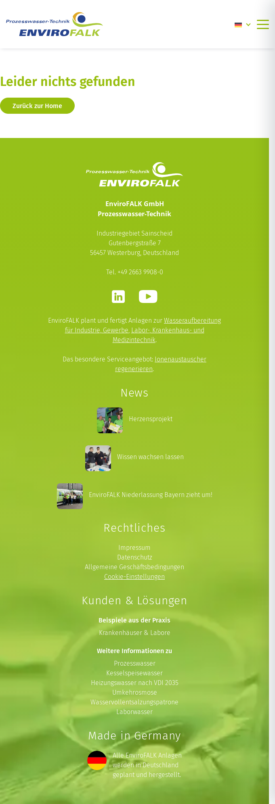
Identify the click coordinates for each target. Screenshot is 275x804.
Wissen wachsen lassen (150, 457)
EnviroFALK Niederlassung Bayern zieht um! (150, 494)
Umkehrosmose (134, 692)
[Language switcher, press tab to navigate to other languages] (243, 24)
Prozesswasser (134, 663)
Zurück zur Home (37, 106)
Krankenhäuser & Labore (134, 632)
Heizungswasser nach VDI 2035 (134, 682)
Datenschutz (134, 557)
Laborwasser (134, 711)
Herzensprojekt (150, 419)
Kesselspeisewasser (134, 673)
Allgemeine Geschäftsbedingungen (134, 567)
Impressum (134, 547)
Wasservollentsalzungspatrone (134, 702)
